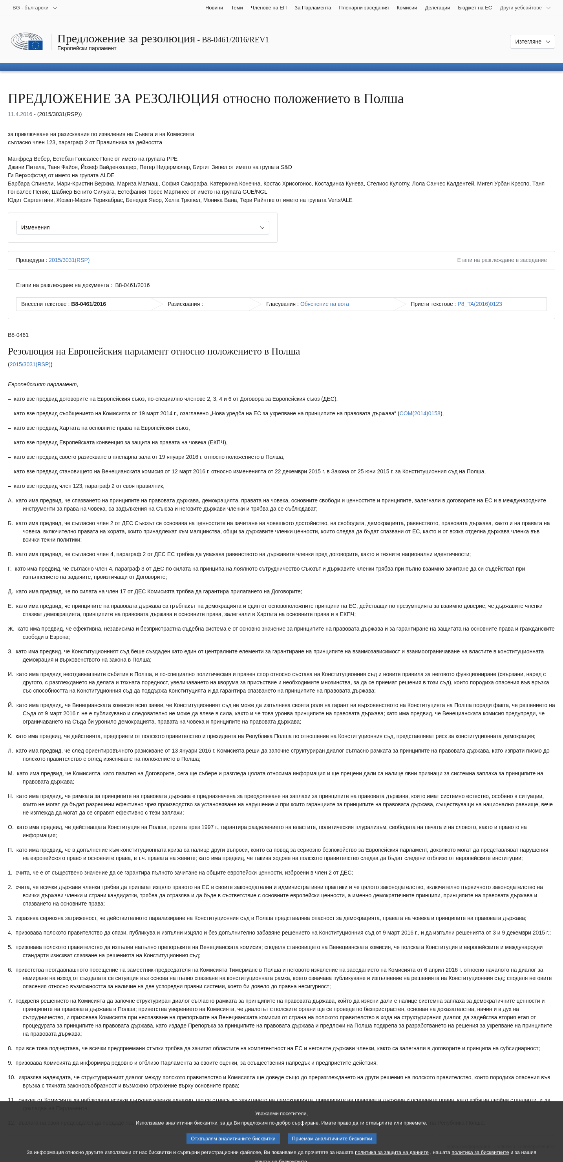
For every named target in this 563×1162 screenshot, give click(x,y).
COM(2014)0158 (420, 413)
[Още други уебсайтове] (525, 8)
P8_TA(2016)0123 (479, 304)
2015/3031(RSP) (69, 260)
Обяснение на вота (324, 304)
